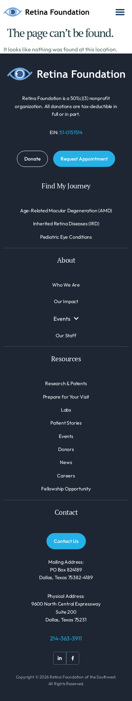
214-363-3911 (66, 638)
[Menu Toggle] (120, 12)
